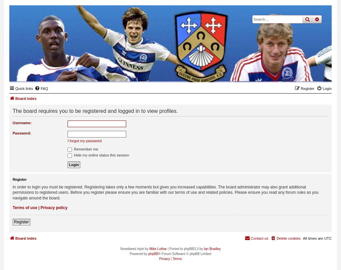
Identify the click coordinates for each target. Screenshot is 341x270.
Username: (22, 123)
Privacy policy (54, 207)
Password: (22, 133)
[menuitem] (41, 89)
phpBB (153, 254)
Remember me (83, 149)
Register (21, 222)
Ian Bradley (212, 249)
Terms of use (25, 207)
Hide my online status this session (98, 155)
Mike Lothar (158, 249)
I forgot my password (85, 141)
